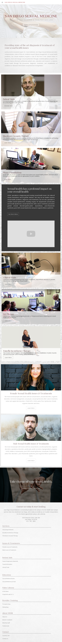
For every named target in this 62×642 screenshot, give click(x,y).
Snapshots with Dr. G (7, 594)
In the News (5, 591)
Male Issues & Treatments (9, 549)
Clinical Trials (5, 567)
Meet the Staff (6, 622)
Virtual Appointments (7, 529)
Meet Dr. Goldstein (7, 619)
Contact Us (5, 638)
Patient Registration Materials (10, 561)
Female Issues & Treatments (9, 546)
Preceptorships (6, 603)
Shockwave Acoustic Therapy (10, 535)
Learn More (7, 143)
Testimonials (5, 625)
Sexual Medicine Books (8, 578)
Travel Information (7, 564)
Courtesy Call (5, 635)
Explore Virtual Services (31, 25)
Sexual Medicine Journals (9, 581)
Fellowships (5, 607)
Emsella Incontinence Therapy (10, 532)
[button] (2, 2)
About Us (4, 616)
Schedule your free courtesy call (31, 488)
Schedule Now (8, 106)
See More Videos (13, 214)
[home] (14, 2)
